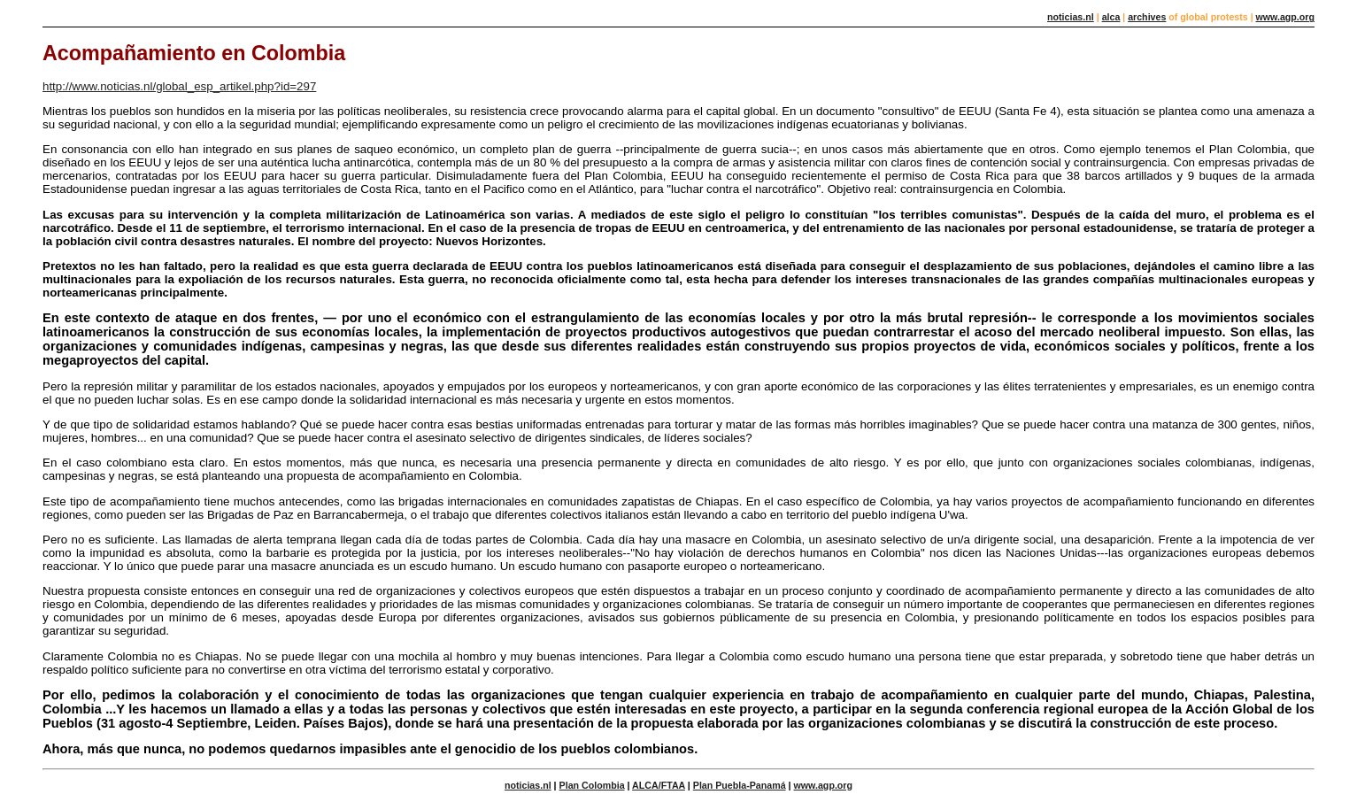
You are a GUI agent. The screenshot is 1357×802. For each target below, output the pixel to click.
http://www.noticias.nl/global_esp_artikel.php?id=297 (179, 86)
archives (1147, 17)
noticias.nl (1070, 17)
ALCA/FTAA (658, 785)
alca (1111, 17)
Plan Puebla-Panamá (739, 785)
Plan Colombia (592, 785)
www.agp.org (1285, 17)
